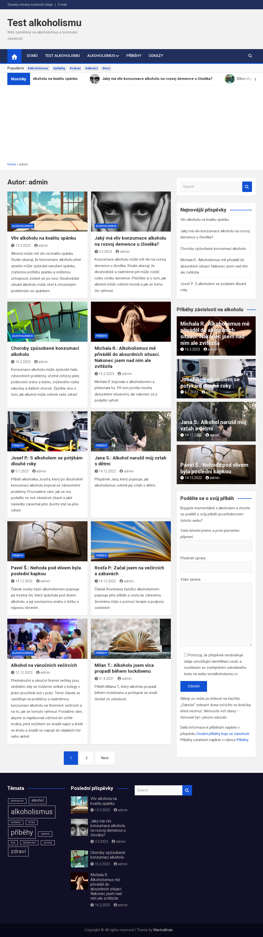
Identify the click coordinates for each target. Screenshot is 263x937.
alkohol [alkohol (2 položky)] (38, 800)
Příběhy (133, 55)
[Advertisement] (131, 125)
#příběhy (59, 68)
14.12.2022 (105, 471)
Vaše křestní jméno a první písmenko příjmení (216, 538)
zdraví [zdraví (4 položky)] (18, 851)
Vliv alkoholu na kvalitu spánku (43, 238)
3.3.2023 (103, 252)
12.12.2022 (22, 672)
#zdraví (75, 68)
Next (105, 758)
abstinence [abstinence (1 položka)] (17, 800)
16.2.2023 (21, 362)
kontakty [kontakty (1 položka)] (16, 822)
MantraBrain (163, 930)
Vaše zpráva (216, 612)
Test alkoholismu (44, 23)
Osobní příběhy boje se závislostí (223, 734)
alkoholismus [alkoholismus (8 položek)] (32, 812)
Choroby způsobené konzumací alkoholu (213, 248)
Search (247, 186)
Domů (32, 55)
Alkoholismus (101, 55)
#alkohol (91, 68)
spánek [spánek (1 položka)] (45, 833)
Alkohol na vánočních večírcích (44, 665)
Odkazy (156, 55)
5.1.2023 (20, 471)
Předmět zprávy (216, 562)
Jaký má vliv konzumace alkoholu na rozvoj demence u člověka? (130, 241)
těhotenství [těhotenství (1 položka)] (29, 842)
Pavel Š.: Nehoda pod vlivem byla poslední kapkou (214, 468)
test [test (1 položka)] (13, 842)
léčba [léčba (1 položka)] (31, 822)
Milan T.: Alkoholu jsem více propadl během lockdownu (124, 668)
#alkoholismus (38, 68)
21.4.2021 (104, 679)
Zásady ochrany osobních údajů (30, 4)
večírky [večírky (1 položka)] (48, 842)
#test (106, 68)
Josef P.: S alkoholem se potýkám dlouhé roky (210, 382)
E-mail (62, 4)
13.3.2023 (21, 245)
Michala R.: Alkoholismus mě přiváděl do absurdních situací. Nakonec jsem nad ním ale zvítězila (127, 357)
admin (41, 245)
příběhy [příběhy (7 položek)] (22, 832)
